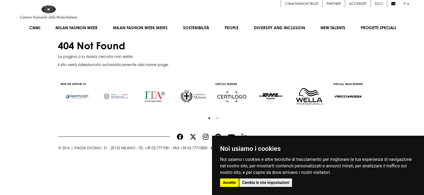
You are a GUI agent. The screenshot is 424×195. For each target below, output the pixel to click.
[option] (77, 94)
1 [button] (208, 117)
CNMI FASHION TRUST (301, 3)
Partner (334, 3)
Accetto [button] (229, 182)
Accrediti (357, 3)
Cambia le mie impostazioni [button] (265, 182)
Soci (379, 3)
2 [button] (216, 117)
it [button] (406, 3)
